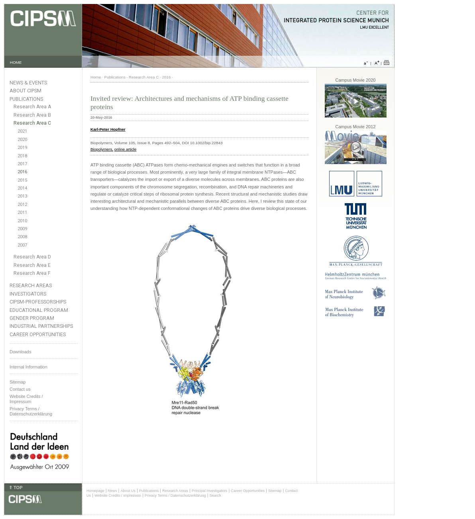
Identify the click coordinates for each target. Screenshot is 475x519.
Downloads (20, 351)
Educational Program (39, 310)
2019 (22, 147)
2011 (22, 212)
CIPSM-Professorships (38, 302)
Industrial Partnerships (41, 326)
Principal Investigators (209, 491)
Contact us (20, 389)
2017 (22, 163)
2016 (22, 171)
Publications (26, 99)
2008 (22, 236)
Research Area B (32, 115)
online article (125, 149)
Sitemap (18, 382)
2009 (22, 228)
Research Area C (32, 123)
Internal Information (28, 366)
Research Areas (31, 285)
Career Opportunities (38, 334)
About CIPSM (25, 91)
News (112, 491)
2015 (22, 180)
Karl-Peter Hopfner (108, 129)
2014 (22, 188)
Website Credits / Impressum (117, 495)
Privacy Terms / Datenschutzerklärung (31, 411)
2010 (22, 220)
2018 (22, 156)
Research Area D (32, 257)
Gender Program (32, 318)
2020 (22, 139)
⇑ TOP (15, 487)
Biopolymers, (101, 149)
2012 (22, 204)
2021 (22, 131)
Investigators (28, 294)
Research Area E (32, 265)
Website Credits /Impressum (26, 399)
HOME (16, 62)
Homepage (95, 491)
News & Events (28, 83)
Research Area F (32, 273)
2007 (22, 245)
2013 (22, 196)
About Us (127, 491)
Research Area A (32, 107)
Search (215, 495)
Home (95, 77)
